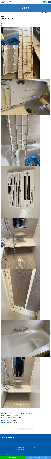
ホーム (3, 446)
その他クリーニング (21, 449)
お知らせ (35, 446)
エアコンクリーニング (21, 447)
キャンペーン (36, 449)
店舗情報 (3, 447)
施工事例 (35, 447)
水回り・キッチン (21, 446)
